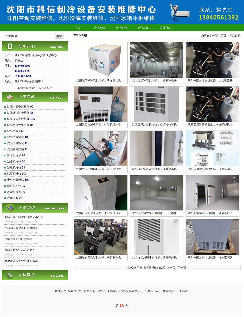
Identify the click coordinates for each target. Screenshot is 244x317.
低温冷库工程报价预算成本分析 (23, 217)
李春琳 (183, 291)
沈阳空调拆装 (15, 143)
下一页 (181, 267)
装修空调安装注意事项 (18, 238)
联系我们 (166, 27)
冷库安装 (12, 198)
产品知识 (144, 27)
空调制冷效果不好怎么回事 (21, 227)
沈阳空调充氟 (15, 131)
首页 (78, 27)
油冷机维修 (14, 161)
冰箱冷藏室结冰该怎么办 (19, 249)
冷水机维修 (14, 155)
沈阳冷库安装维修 (18, 118)
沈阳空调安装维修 (18, 106)
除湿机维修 (14, 173)
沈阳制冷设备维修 (18, 124)
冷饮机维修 (14, 191)
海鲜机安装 (14, 185)
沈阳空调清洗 (15, 137)
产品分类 (122, 27)
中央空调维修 (15, 179)
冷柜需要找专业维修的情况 (21, 260)
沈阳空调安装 (15, 149)
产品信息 (100, 27)
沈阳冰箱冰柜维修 (18, 112)
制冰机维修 (14, 167)
